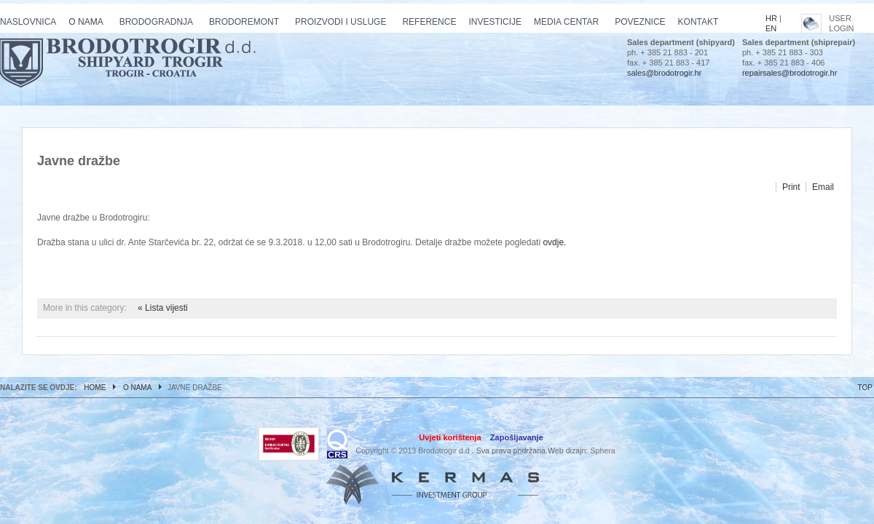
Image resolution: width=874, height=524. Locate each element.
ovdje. (554, 242)
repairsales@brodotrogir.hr (789, 72)
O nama (137, 388)
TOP (865, 388)
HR (771, 18)
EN (770, 28)
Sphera (602, 450)
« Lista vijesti (163, 308)
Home (95, 388)
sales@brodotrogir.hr (664, 72)
